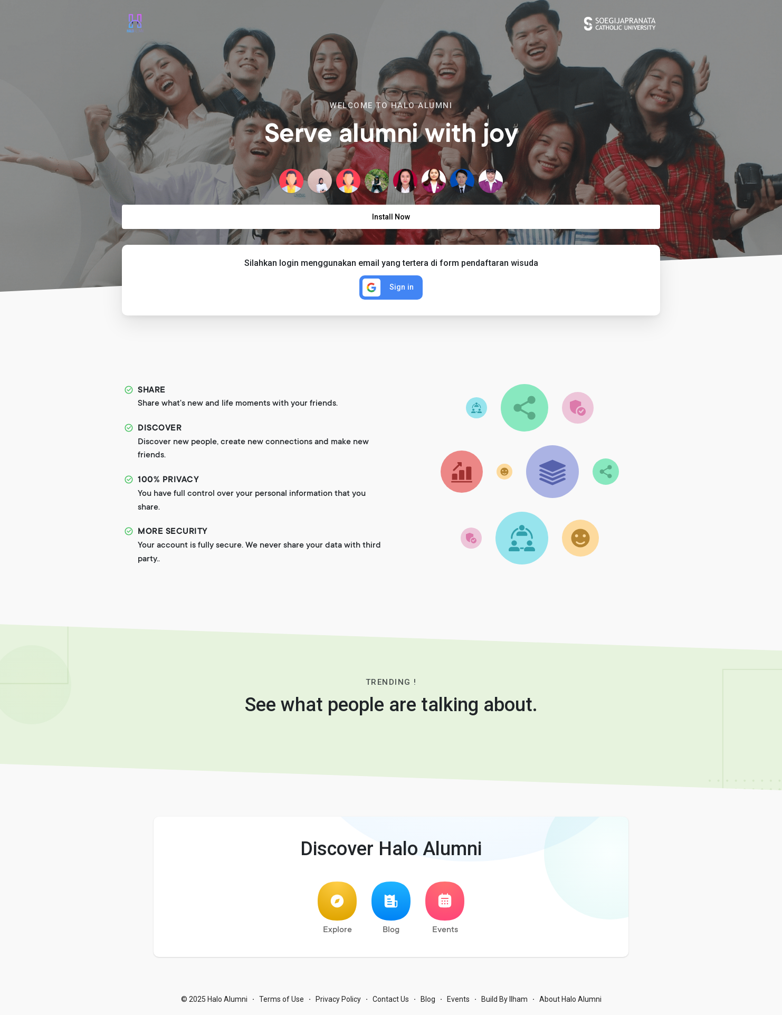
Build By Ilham (504, 999)
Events (444, 908)
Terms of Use (281, 999)
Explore (337, 908)
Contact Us (391, 999)
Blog (391, 908)
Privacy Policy (338, 999)
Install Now (391, 217)
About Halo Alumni (570, 999)
